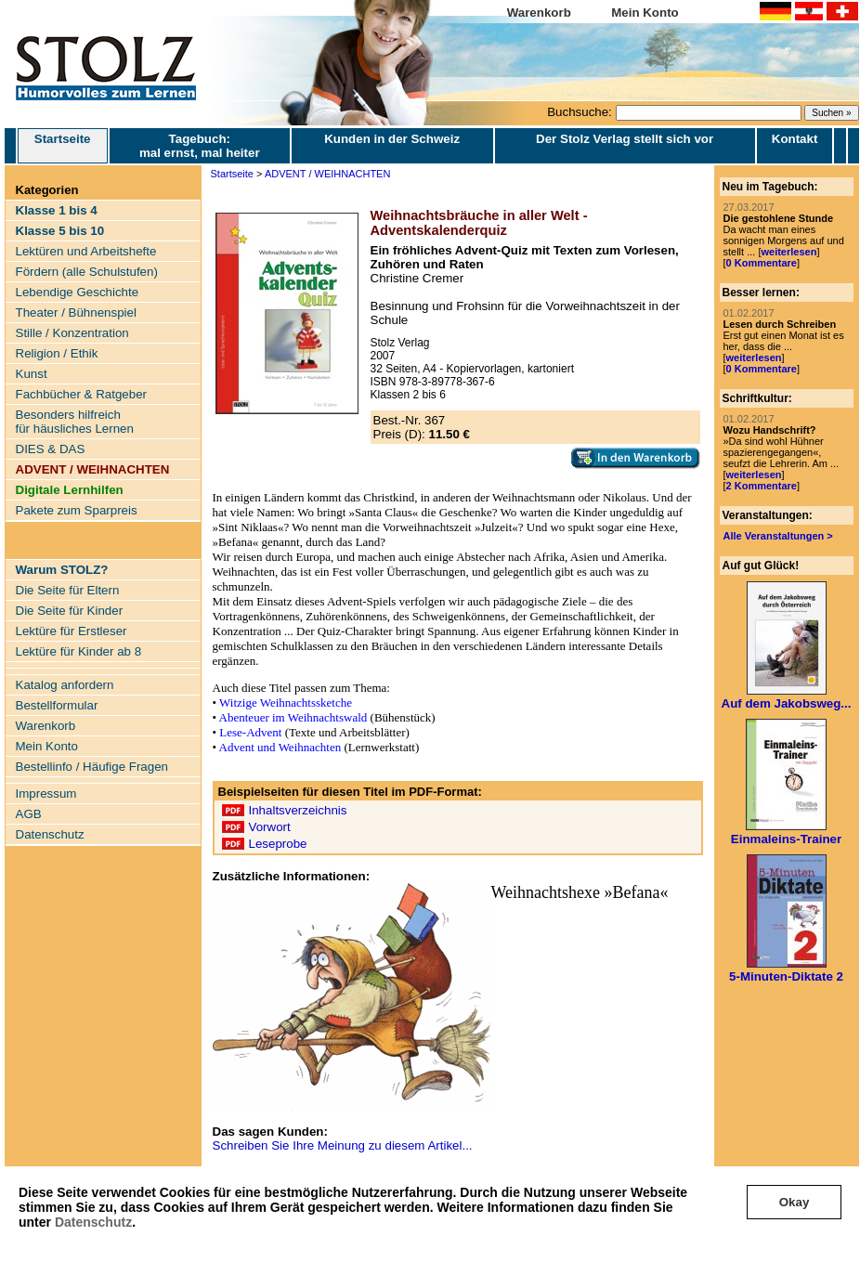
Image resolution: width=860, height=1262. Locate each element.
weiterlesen (788, 251)
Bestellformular (57, 705)
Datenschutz (93, 1222)
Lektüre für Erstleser (71, 631)
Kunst (31, 374)
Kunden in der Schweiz (392, 139)
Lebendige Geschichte (77, 292)
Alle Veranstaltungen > (778, 535)
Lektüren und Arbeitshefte (86, 251)
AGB (29, 814)
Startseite (62, 146)
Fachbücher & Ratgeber (82, 394)
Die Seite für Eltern (68, 590)
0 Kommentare (761, 262)
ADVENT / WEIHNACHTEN (327, 173)
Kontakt (795, 139)
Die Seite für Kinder (70, 611)
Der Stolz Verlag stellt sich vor (624, 139)
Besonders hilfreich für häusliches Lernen (75, 422)
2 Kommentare (761, 485)
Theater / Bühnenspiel (76, 312)
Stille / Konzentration (72, 333)
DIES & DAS (50, 449)
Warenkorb (539, 13)
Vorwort (270, 827)
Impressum (46, 793)
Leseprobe (278, 844)
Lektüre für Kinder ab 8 (79, 651)
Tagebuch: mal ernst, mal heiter (199, 146)
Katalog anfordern (65, 685)
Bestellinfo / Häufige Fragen (92, 767)
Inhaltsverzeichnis (298, 810)
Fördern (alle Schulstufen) (87, 272)
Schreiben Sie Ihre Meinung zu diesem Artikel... (343, 1145)
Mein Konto (645, 13)
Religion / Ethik (57, 353)
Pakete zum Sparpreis (76, 510)
